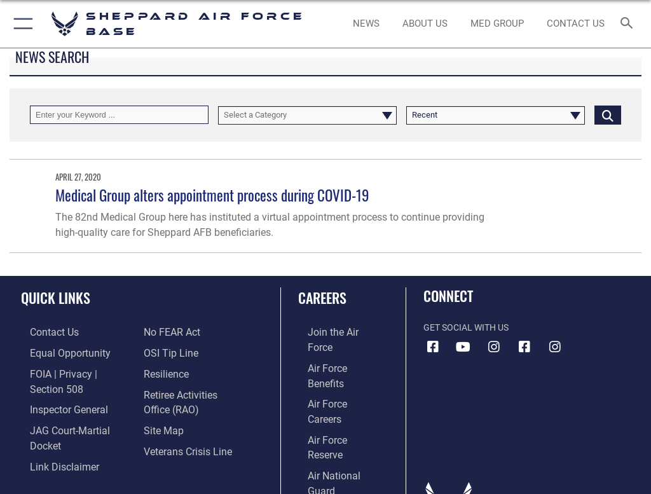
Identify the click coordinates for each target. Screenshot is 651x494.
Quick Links (55, 297)
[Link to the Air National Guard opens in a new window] (334, 409)
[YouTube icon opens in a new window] (463, 347)
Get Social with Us (466, 327)
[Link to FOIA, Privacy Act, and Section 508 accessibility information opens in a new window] (74, 371)
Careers (322, 297)
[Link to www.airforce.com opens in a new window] (332, 331)
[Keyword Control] (119, 115)
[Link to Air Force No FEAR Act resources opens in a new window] (169, 331)
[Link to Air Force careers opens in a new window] (332, 371)
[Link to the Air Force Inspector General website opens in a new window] (56, 390)
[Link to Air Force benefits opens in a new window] (332, 351)
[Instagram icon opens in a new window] (494, 347)
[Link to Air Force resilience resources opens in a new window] (163, 371)
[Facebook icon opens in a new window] (432, 347)
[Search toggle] (629, 24)
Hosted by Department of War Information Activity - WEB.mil (325, 466)
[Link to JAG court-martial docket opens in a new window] (71, 409)
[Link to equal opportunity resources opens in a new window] (57, 351)
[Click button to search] (607, 115)
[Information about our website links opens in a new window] (50, 429)
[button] (20, 24)
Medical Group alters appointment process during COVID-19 (212, 195)
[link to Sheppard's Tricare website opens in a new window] (497, 24)
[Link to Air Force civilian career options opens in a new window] (327, 429)
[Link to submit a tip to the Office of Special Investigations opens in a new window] (167, 351)
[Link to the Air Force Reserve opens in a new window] (332, 390)
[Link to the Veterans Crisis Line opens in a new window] (182, 442)
